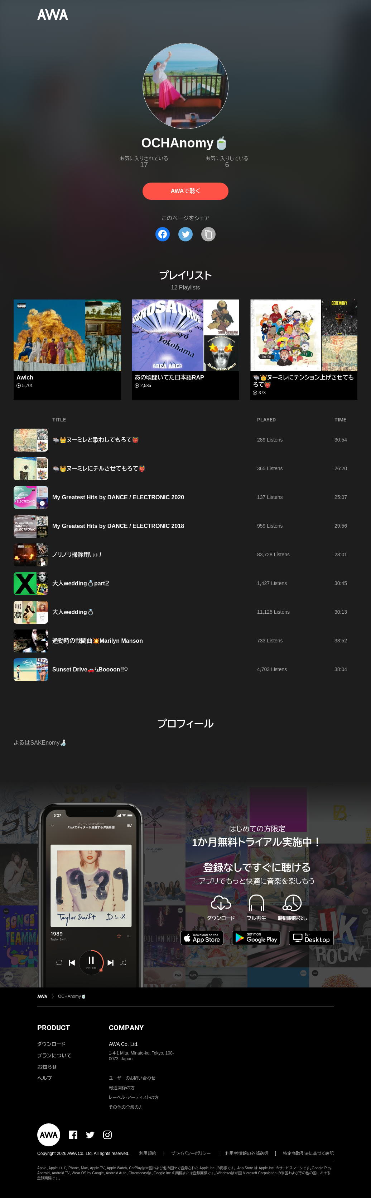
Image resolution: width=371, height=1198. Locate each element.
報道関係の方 (122, 1087)
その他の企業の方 (126, 1107)
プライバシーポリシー (191, 1153)
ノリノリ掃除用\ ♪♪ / (76, 555)
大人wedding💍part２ (80, 583)
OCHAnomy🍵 (72, 996)
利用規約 (147, 1153)
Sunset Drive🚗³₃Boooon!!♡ (90, 669)
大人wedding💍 (73, 612)
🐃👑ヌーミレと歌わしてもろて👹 (95, 440)
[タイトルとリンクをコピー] (208, 234)
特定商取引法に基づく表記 (308, 1153)
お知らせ (47, 1067)
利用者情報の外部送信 (246, 1153)
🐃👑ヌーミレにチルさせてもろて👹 (98, 469)
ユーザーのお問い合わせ (132, 1078)
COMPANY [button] (126, 1027)
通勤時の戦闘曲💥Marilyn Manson (97, 641)
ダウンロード (51, 1044)
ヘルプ (44, 1078)
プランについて (54, 1055)
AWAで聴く (185, 191)
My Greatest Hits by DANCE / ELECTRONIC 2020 (118, 497)
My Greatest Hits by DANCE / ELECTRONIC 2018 (118, 526)
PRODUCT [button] (53, 1027)
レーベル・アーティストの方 (134, 1097)
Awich (24, 377)
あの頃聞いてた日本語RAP (169, 377)
